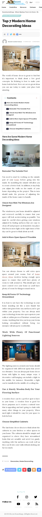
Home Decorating (26, 461)
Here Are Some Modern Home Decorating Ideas (16, 104)
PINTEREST (29, 507)
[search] (26, 2)
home (16, 180)
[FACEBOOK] (17, 496)
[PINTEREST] (28, 503)
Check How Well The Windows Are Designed (21, 114)
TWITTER (35, 500)
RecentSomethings (15, 41)
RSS (37, 507)
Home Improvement (11, 15)
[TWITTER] (35, 496)
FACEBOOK (18, 500)
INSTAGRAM (27, 500)
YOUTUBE (18, 507)
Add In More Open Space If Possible (23, 119)
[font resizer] (31, 2)
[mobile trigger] (4, 2)
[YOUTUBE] (18, 503)
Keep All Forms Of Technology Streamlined (19, 124)
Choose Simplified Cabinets (20, 129)
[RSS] (36, 503)
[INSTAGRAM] (26, 496)
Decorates (15, 461)
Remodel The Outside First (20, 109)
